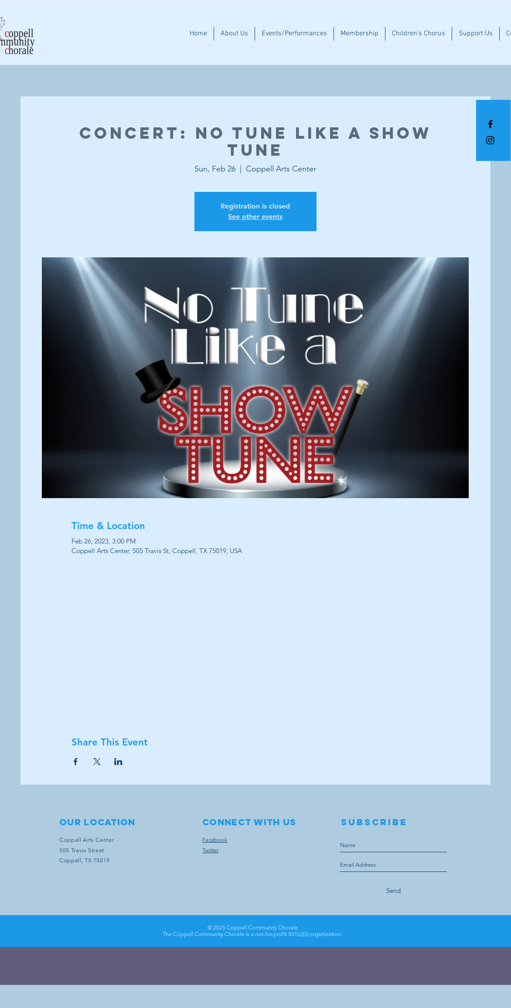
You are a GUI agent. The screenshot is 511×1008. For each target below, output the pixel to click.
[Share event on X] (97, 761)
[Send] (393, 891)
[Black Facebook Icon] (490, 124)
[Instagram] (490, 140)
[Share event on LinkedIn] (118, 761)
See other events (255, 216)
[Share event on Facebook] (76, 761)
